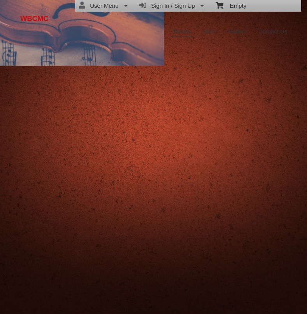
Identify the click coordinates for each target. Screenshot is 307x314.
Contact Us (272, 31)
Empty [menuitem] (231, 5)
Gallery (237, 31)
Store (210, 31)
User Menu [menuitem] (103, 5)
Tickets (182, 31)
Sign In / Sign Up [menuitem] (171, 5)
